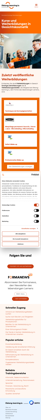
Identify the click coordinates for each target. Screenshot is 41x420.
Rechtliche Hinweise (11, 409)
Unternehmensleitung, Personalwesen (20, 380)
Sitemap (8, 417)
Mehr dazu (20, 294)
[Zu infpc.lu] (23, 404)
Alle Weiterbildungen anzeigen (20, 166)
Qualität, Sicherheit (13, 394)
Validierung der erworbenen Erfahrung (20, 347)
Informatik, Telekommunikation (17, 377)
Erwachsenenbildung (14, 344)
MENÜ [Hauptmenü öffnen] (36, 7)
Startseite (4, 15)
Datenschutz (9, 413)
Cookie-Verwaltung (11, 411)
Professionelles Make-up (14, 160)
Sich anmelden (20, 299)
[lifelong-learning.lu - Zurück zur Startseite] (10, 5)
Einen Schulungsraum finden (16, 329)
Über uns (8, 407)
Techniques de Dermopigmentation (18, 111)
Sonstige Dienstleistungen (14, 15)
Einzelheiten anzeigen (29, 228)
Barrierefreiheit (10, 415)
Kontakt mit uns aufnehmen (20, 266)
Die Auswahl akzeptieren (20, 239)
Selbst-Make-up (11, 144)
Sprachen (9, 383)
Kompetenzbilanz (12, 359)
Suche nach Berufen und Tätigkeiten (19, 317)
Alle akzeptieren (20, 234)
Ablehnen (20, 244)
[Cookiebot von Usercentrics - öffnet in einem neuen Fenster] (31, 175)
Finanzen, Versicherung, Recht (17, 386)
